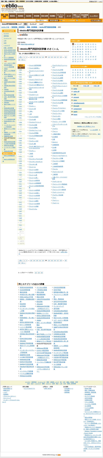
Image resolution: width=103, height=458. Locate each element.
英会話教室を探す (84, 15)
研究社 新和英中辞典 (43, 316)
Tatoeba (39, 327)
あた (20, 104)
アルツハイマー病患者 (59, 189)
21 (40, 57)
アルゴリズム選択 (57, 93)
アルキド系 (32, 109)
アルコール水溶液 (34, 195)
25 (52, 57)
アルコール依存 (33, 169)
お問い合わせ (48, 388)
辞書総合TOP (93, 1)
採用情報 (66, 392)
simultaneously (79, 103)
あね (20, 122)
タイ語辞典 (88, 405)
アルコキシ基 (33, 164)
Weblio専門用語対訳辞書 (47, 27)
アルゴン (55, 105)
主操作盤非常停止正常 (59, 153)
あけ (20, 88)
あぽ (20, 229)
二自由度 (55, 163)
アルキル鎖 (32, 119)
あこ (20, 90)
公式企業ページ (68, 388)
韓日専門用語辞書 (59, 362)
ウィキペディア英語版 (61, 353)
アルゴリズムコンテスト (59, 83)
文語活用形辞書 (25, 290)
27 (58, 57)
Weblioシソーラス (43, 313)
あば (20, 209)
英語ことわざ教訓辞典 (61, 325)
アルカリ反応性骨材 (35, 65)
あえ (20, 76)
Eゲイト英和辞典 (25, 325)
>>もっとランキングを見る (93, 117)
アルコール (32, 167)
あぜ (20, 193)
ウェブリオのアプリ (29, 388)
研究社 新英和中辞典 (26, 322)
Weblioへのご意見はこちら (86, 126)
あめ (20, 145)
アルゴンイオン (57, 113)
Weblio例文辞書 (25, 359)
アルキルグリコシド (35, 122)
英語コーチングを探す (76, 15)
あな (20, 115)
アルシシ (55, 131)
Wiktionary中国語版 (60, 360)
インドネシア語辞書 (26, 371)
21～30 (96, 86)
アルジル (55, 169)
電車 (48, 382)
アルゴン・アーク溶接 (59, 121)
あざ (20, 186)
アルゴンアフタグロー (59, 108)
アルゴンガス (56, 116)
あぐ (20, 179)
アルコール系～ (33, 178)
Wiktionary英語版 (42, 348)
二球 (30, 114)
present (76, 97)
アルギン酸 (32, 144)
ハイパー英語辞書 (26, 327)
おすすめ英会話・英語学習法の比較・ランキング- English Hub (92, 448)
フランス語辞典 (89, 402)
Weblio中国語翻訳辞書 (61, 355)
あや (20, 149)
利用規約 (5, 394)
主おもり (55, 142)
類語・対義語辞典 (10, 1)
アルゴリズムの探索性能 (59, 100)
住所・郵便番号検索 (60, 304)
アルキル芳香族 (33, 133)
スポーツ (48, 383)
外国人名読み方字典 (26, 297)
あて (20, 111)
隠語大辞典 (40, 297)
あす (20, 97)
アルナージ (55, 203)
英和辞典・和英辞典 (18, 27)
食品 (57, 383)
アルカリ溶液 (33, 92)
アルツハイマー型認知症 (59, 184)
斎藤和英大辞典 (25, 355)
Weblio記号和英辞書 (26, 343)
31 (19, 59)
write (75, 89)
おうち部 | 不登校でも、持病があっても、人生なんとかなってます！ (92, 442)
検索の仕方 (6, 390)
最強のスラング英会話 (44, 341)
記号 (89, 75)
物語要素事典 (41, 294)
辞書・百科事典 (32, 27)
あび (20, 211)
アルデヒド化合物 (57, 195)
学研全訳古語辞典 (26, 376)
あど (20, 206)
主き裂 (54, 147)
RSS (59, 455)
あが (20, 174)
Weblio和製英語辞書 (43, 336)
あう (20, 74)
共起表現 (28, 16)
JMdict (39, 320)
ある (20, 161)
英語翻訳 (52, 16)
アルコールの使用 (34, 203)
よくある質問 (94, 130)
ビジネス (6, 33)
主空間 (54, 150)
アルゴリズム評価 (57, 103)
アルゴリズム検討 (57, 80)
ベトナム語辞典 (89, 407)
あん (20, 172)
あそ (20, 101)
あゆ (20, 152)
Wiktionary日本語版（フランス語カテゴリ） (43, 369)
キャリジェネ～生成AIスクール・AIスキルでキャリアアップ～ (92, 413)
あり (20, 158)
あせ (20, 99)
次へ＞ (23, 59)
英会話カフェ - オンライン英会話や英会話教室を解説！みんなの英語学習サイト (92, 436)
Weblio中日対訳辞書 (26, 364)
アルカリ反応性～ (34, 68)
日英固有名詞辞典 (59, 334)
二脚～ (31, 111)
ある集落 (55, 137)
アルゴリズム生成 (57, 90)
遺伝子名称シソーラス (44, 334)
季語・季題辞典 (59, 299)
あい (20, 72)
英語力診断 (44, 16)
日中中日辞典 (29, 1)
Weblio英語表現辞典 (60, 339)
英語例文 (12, 16)
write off (76, 91)
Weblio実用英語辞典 (43, 318)
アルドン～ (55, 200)
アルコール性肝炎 (34, 180)
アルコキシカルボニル (35, 161)
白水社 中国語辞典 (43, 350)
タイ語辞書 (57, 364)
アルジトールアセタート (59, 155)
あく (20, 85)
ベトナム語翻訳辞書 (26, 373)
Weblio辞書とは (7, 388)
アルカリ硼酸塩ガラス (35, 82)
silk (75, 94)
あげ (20, 181)
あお (20, 79)
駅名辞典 (39, 301)
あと (20, 113)
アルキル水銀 (33, 125)
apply (75, 111)
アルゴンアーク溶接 (58, 111)
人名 (61, 383)
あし (20, 95)
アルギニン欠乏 (33, 141)
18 (31, 57)
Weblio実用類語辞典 (43, 311)
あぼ (20, 218)
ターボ (69, 16)
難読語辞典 (23, 292)
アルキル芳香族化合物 (35, 136)
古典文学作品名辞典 (43, 299)
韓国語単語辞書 (42, 360)
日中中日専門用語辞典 (44, 353)
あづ (20, 202)
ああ (20, 70)
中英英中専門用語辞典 (61, 357)
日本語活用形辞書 (59, 287)
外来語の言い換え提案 (27, 294)
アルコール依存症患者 (35, 172)
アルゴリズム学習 (57, 70)
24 (49, 57)
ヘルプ (100, 1)
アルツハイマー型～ (58, 187)
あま (20, 138)
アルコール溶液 (33, 206)
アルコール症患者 (34, 190)
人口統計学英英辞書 (26, 357)
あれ (20, 163)
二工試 (31, 156)
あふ (20, 131)
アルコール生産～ (34, 193)
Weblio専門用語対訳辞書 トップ (12, 24)
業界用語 (6, 36)
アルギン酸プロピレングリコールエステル (36, 147)
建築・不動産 (70, 382)
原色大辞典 (40, 292)
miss (75, 100)
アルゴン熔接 (56, 119)
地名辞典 (23, 304)
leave (75, 114)
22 (43, 57)
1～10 (75, 86)
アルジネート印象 (57, 158)
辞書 (2, 1)
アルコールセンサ (34, 198)
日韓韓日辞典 (38, 1)
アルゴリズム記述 (57, 75)
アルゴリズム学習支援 (59, 72)
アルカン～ (32, 106)
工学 (5, 40)
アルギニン (32, 138)
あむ (20, 142)
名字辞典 (23, 306)
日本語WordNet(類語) (61, 311)
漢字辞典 (56, 308)
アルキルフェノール (35, 130)
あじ (20, 188)
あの (20, 124)
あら (20, 156)
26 (55, 57)
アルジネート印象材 (58, 161)
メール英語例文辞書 (43, 339)
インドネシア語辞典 (90, 404)
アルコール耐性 (33, 201)
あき (20, 83)
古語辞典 (45, 1)
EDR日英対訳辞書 (26, 338)
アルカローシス (33, 94)
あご (20, 183)
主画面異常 (55, 145)
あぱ (20, 220)
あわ (20, 168)
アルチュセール (57, 181)
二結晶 (31, 153)
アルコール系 (33, 175)
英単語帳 (36, 16)
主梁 (53, 139)
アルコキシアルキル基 (35, 159)
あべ (20, 215)
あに (20, 117)
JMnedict (23, 341)
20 (37, 57)
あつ (20, 108)
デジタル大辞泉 (42, 287)
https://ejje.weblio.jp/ (27, 44)
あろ (20, 165)
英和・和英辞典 (20, 1)
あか (20, 81)
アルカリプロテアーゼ (35, 79)
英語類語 (20, 16)
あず (20, 190)
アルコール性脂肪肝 (35, 183)
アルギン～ (32, 151)
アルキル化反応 (33, 117)
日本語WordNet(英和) (61, 332)
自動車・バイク (54, 382)
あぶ (20, 213)
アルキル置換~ (33, 127)
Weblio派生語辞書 (60, 336)
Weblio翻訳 (88, 394)
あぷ (20, 225)
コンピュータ (7, 38)
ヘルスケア (7, 45)
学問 (5, 43)
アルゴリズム (33, 209)
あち (20, 106)
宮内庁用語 (57, 290)
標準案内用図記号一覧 (61, 292)
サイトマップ (7, 398)
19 (34, 57)
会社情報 (66, 390)
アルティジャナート (58, 192)
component (78, 109)
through (76, 106)
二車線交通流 (56, 134)
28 (61, 57)
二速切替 (55, 174)
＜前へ (20, 57)
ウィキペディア (59, 306)
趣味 (43, 383)
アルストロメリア (57, 172)
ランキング (33, 24)
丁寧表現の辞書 (42, 290)
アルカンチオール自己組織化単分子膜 (36, 98)
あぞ (20, 195)
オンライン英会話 (60, 15)
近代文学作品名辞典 (60, 301)
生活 (32, 383)
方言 (64, 383)
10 (36, 272)
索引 (25, 24)
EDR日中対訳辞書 (26, 362)
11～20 (86, 86)
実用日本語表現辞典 (26, 287)
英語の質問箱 (88, 417)
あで (20, 204)
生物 (53, 383)
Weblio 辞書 (5, 27)
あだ (20, 197)
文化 (28, 383)
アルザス (55, 128)
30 (65, 57)
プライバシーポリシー (9, 396)
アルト (54, 197)
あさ (20, 92)
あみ (20, 140)
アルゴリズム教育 (57, 78)
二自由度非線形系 (57, 166)
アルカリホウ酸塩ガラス (36, 85)
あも (20, 147)
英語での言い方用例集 (61, 318)
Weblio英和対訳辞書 (60, 350)
